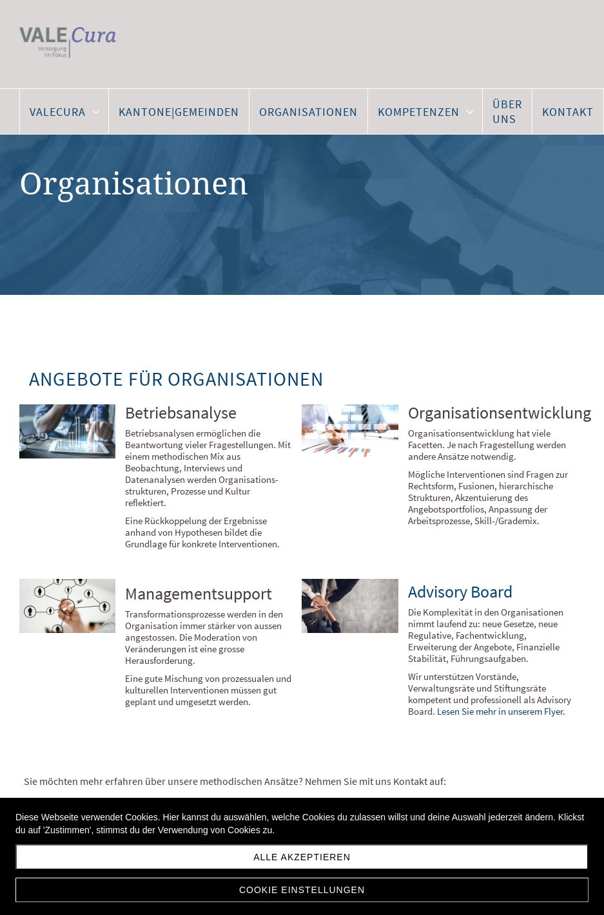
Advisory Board (460, 591)
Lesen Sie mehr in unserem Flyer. (502, 711)
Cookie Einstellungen (302, 890)
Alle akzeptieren (302, 857)
